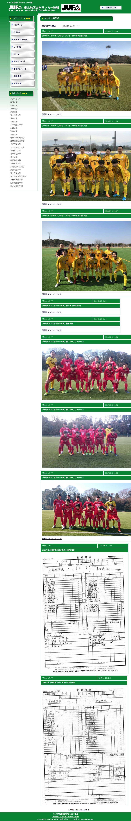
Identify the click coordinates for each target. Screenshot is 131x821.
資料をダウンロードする (52, 114)
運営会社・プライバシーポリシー (65, 817)
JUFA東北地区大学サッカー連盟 (65, 814)
